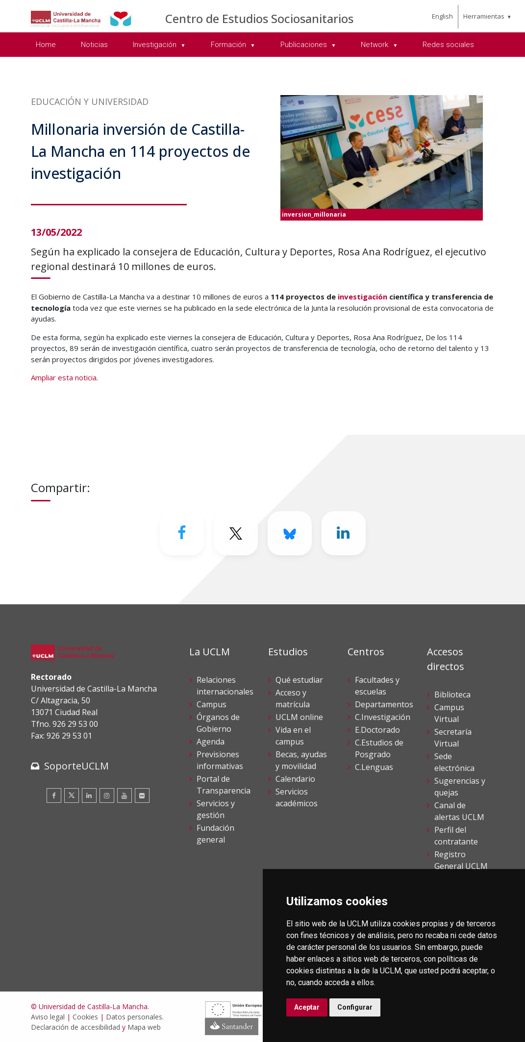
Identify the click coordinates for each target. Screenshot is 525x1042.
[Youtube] (124, 795)
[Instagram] (107, 795)
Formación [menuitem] (229, 44)
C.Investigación (382, 717)
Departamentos (384, 704)
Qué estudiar (299, 679)
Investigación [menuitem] (155, 44)
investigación (362, 296)
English (442, 16)
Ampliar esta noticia (64, 377)
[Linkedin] (344, 533)
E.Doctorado (377, 729)
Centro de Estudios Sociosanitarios (259, 18)
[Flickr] (142, 795)
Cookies (85, 1016)
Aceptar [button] (307, 1007)
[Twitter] (236, 533)
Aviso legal (48, 1016)
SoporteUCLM (76, 765)
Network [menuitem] (375, 44)
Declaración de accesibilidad (75, 1027)
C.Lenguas (374, 767)
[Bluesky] (290, 533)
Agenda (211, 741)
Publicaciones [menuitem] (304, 44)
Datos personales (134, 1016)
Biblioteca (452, 694)
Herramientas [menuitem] (483, 16)
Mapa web (144, 1027)
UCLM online (299, 717)
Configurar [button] (355, 1007)
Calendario (295, 778)
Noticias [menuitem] (94, 44)
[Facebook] (182, 533)
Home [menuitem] (46, 44)
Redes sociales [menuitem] (448, 44)
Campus (211, 704)
